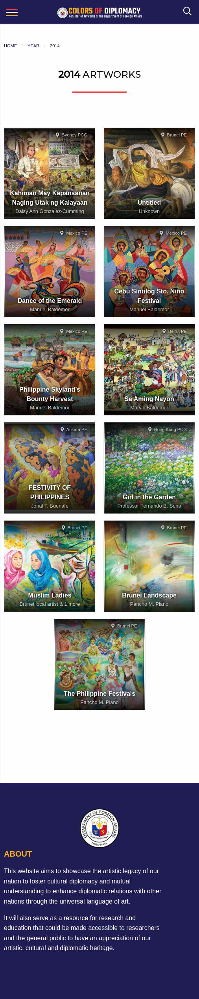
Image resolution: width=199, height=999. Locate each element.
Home (10, 45)
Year (33, 45)
